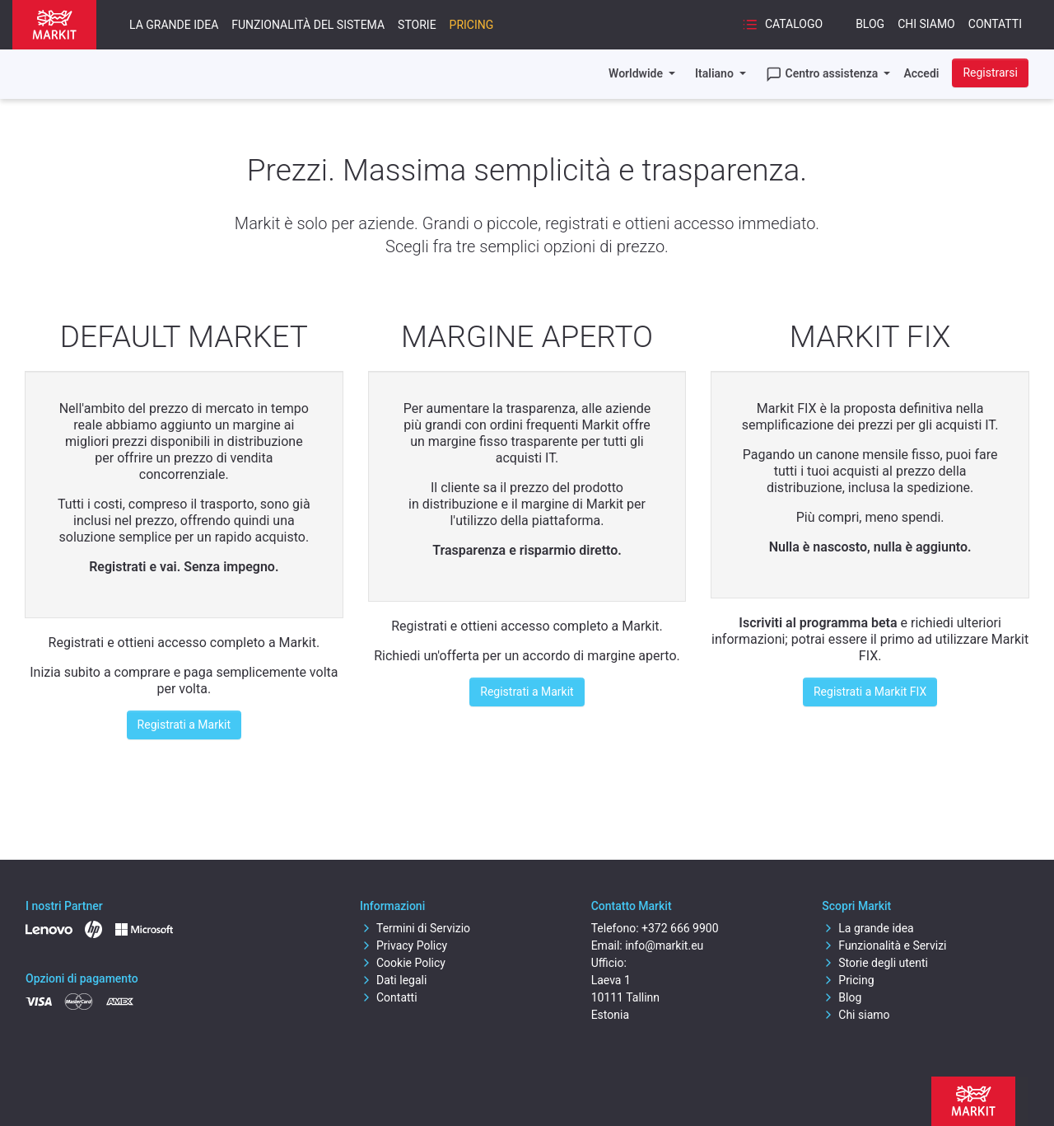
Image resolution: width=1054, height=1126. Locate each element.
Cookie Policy (402, 962)
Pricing (472, 24)
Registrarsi (990, 72)
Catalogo (782, 24)
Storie (417, 24)
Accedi (921, 73)
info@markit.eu (664, 945)
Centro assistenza (823, 74)
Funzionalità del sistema (308, 24)
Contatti (995, 23)
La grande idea (173, 24)
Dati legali (393, 980)
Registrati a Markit (184, 724)
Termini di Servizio (415, 928)
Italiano (715, 73)
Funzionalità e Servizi (884, 945)
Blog (870, 23)
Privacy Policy (403, 945)
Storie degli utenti (875, 962)
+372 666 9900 (680, 928)
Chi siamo (926, 23)
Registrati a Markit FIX (870, 691)
